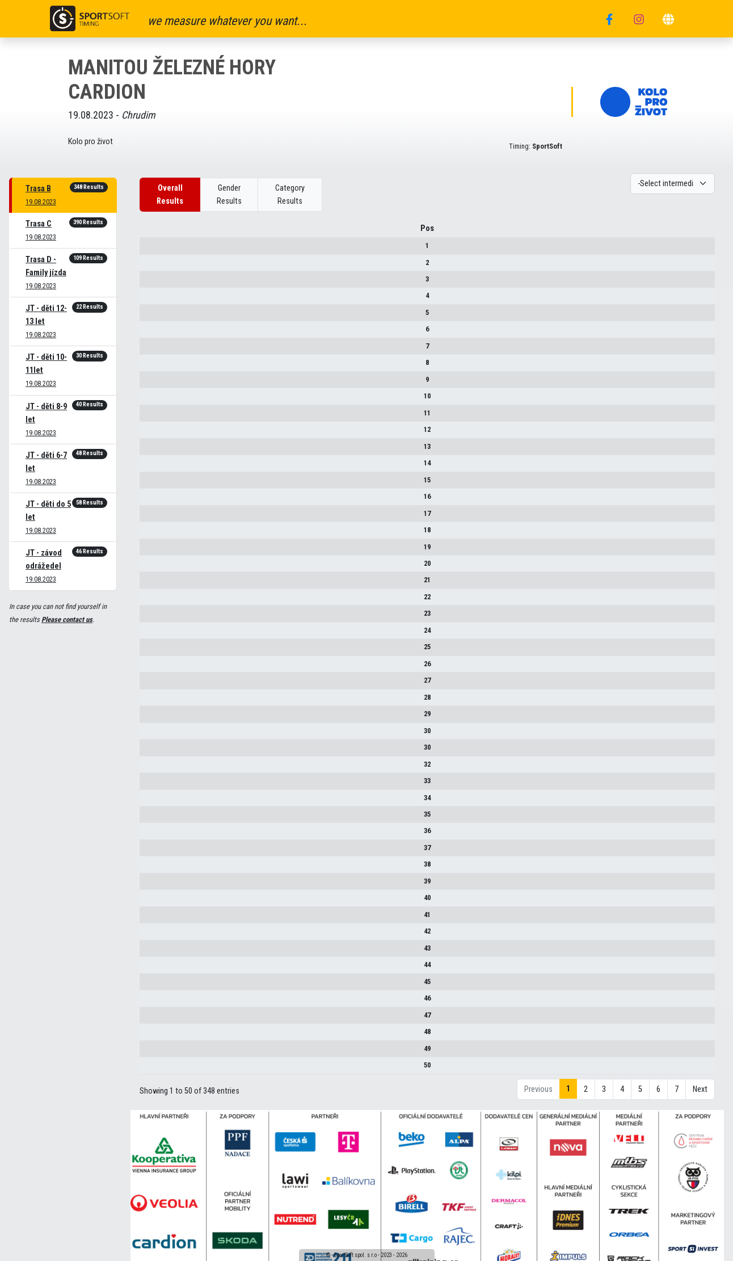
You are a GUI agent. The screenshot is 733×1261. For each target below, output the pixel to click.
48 (153, 1035)
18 (153, 533)
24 (153, 634)
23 (153, 617)
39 (153, 885)
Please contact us (66, 619)
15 (153, 484)
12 (153, 433)
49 (153, 1052)
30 (153, 734)
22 (153, 600)
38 (153, 868)
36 (153, 835)
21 (153, 584)
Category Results (290, 194)
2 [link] (586, 1093)
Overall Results (170, 194)
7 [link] (677, 1093)
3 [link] (604, 1093)
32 (153, 768)
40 (153, 901)
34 (153, 801)
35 (153, 818)
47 (153, 1019)
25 (153, 650)
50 (153, 1069)
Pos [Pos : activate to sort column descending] (154, 232)
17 (153, 517)
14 (153, 467)
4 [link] (622, 1093)
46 (153, 1002)
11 (153, 417)
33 (153, 784)
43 (153, 952)
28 (153, 701)
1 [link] (568, 1093)
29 (153, 717)
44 (153, 968)
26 (153, 667)
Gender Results (229, 194)
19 (153, 551)
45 (153, 985)
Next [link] (700, 1093)
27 (153, 684)
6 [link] (658, 1093)
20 (153, 567)
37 (153, 851)
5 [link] (640, 1093)
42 (153, 935)
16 (153, 500)
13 (153, 450)
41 (153, 918)
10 (153, 400)
